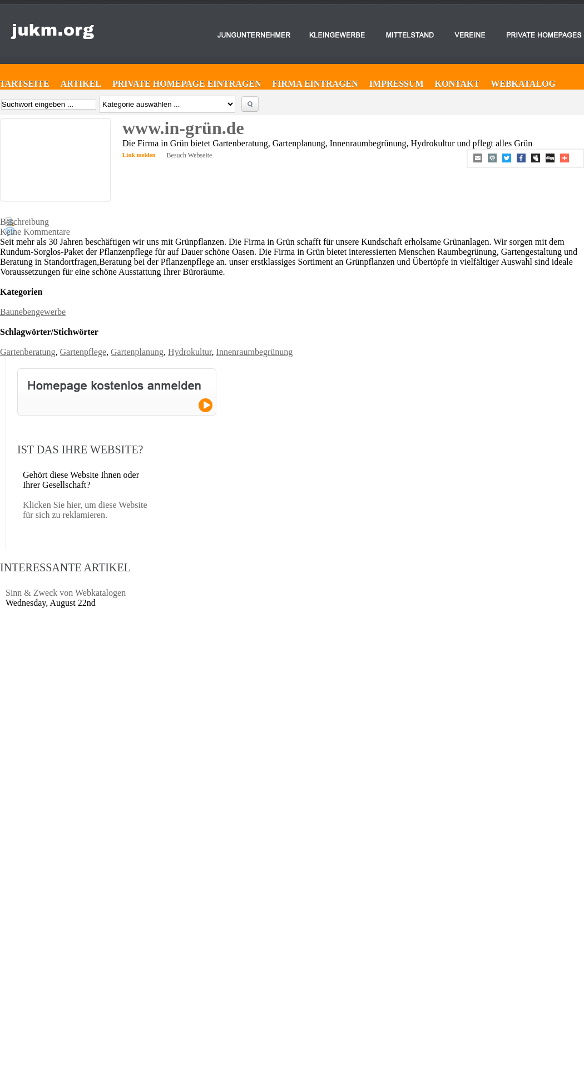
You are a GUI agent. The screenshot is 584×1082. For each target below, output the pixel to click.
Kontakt (457, 83)
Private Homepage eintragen (186, 83)
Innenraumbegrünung (254, 352)
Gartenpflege (83, 352)
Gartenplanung (137, 352)
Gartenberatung (28, 352)
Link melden (139, 154)
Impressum (396, 83)
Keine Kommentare (35, 231)
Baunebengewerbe (33, 312)
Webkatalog (523, 83)
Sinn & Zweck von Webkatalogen (66, 592)
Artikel (81, 83)
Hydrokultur (189, 352)
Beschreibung (24, 221)
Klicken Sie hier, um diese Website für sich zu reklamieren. (85, 510)
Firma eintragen (315, 83)
